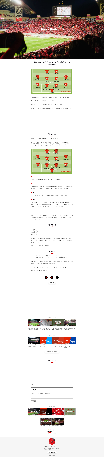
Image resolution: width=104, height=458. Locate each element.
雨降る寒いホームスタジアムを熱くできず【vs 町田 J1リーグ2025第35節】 (69, 346)
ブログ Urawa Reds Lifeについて (57, 425)
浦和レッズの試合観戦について (33, 415)
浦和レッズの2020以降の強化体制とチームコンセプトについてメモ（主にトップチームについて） (33, 328)
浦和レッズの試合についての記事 (45, 415)
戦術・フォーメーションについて (69, 415)
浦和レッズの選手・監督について (57, 415)
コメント (34, 364)
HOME (52, 282)
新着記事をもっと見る (52, 351)
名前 (32, 384)
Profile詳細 (52, 452)
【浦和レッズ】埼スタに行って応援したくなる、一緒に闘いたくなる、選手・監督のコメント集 (45, 328)
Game (54, 66)
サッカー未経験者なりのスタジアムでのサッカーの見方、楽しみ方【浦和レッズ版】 (69, 328)
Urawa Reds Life (52, 29)
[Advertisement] (52, 120)
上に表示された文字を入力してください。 (41, 393)
